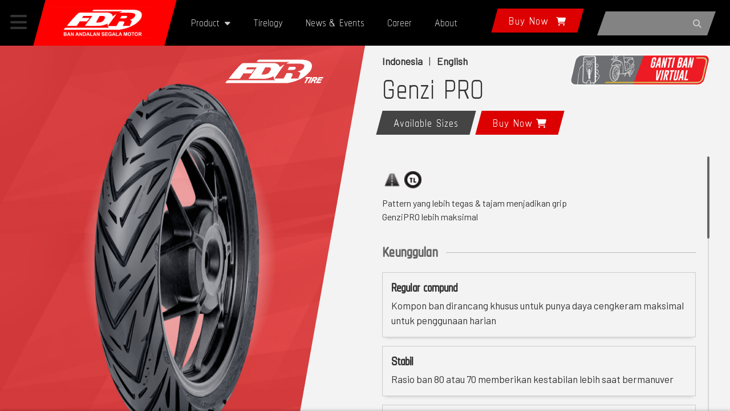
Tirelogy (268, 23)
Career (399, 23)
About (446, 23)
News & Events (335, 23)
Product (210, 23)
